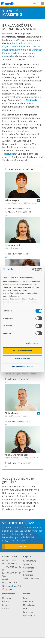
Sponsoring (28, 564)
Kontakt (22, 546)
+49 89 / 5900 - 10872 (21, 379)
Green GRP (28, 571)
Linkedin (7, 589)
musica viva (8, 56)
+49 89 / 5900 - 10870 (21, 208)
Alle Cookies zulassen (22, 351)
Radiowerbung (29, 560)
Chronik (5, 601)
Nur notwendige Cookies (22, 367)
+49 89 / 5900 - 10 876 (21, 463)
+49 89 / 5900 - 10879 (21, 421)
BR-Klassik (31, 100)
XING (17, 586)
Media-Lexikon (29, 605)
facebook (7, 586)
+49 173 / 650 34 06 (22, 212)
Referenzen (28, 575)
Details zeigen (31, 343)
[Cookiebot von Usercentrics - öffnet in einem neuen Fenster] (32, 269)
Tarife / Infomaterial (32, 578)
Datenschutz (29, 615)
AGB (25, 608)
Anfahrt (5, 608)
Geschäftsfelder (30, 567)
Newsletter (28, 601)
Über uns (6, 598)
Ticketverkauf (9, 153)
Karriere (6, 605)
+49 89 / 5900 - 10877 (21, 253)
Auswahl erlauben (22, 359)
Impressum (28, 612)
